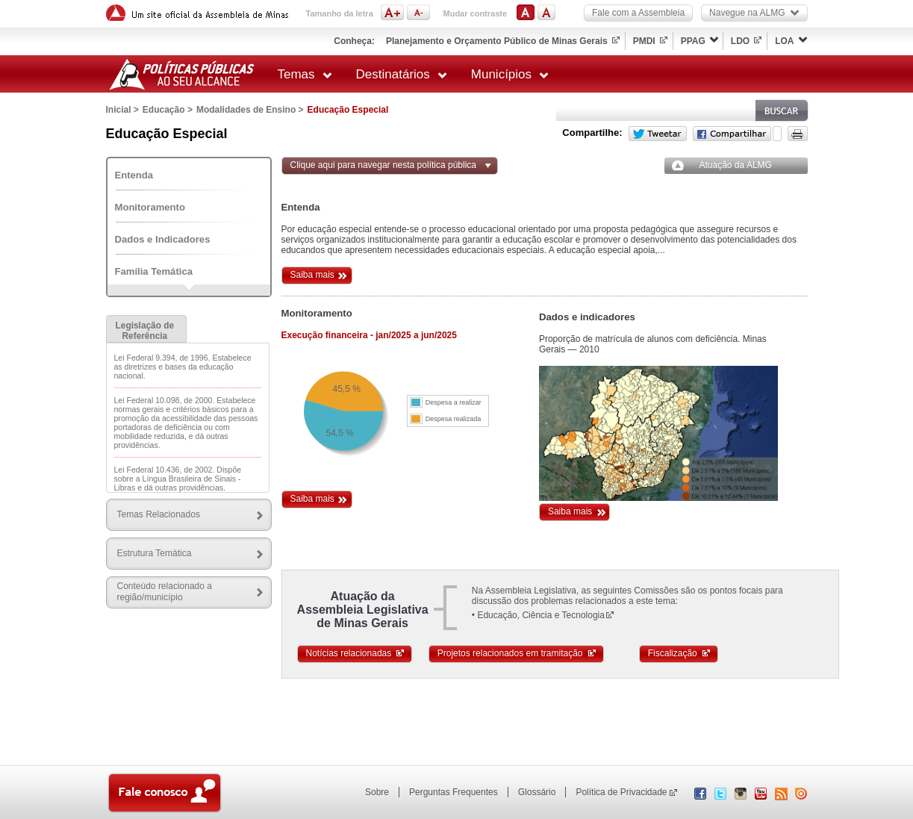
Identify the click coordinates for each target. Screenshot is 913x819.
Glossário (537, 792)
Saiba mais (312, 275)
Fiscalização (679, 653)
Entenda (134, 175)
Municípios (510, 74)
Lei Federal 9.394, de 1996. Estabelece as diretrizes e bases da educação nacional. (183, 366)
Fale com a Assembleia (638, 12)
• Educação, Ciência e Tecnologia (538, 615)
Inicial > (122, 110)
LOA (784, 41)
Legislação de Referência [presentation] (145, 330)
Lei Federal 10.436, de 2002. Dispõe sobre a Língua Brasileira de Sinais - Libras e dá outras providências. (178, 478)
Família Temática (154, 271)
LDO (740, 41)
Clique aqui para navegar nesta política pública (383, 165)
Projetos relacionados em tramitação (517, 653)
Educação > (168, 110)
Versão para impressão (798, 133)
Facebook (732, 133)
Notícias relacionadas (356, 653)
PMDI (644, 41)
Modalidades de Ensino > (250, 110)
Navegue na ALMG (754, 12)
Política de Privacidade (621, 792)
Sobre (377, 792)
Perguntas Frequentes (453, 792)
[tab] (146, 329)
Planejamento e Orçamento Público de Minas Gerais (497, 41)
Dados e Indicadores (163, 239)
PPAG (693, 41)
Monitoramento (150, 207)
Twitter (658, 133)
